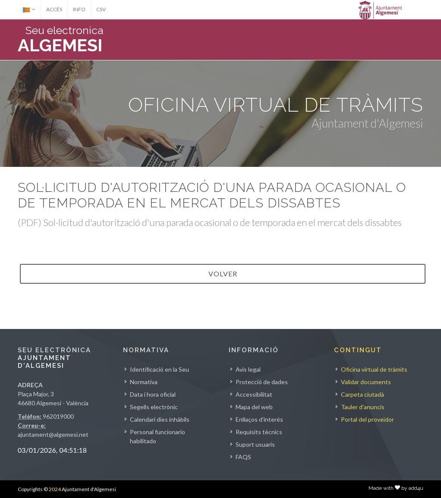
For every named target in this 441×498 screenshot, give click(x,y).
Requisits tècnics (259, 431)
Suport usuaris (255, 444)
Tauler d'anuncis (362, 406)
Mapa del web (254, 406)
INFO (79, 9)
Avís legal (248, 369)
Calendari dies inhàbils (159, 419)
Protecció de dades (262, 381)
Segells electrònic (154, 406)
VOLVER (222, 273)
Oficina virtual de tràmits (374, 369)
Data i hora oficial (153, 394)
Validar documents (366, 381)
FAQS (243, 456)
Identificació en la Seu (159, 369)
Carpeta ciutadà (362, 394)
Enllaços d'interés (259, 419)
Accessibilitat (254, 394)
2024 (55, 489)
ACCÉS (54, 9)
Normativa (144, 381)
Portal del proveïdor (367, 419)
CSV (101, 9)
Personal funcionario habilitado (157, 436)
